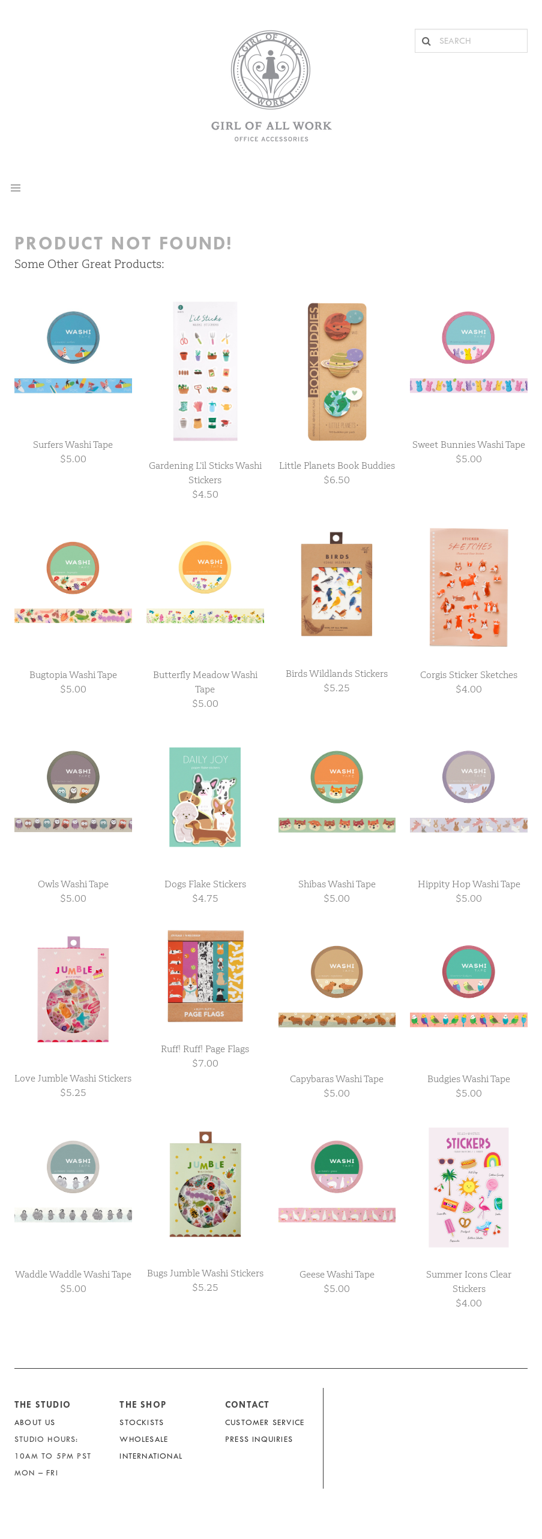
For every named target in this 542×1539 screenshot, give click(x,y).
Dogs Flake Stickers (205, 884)
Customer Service (264, 1422)
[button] (15, 188)
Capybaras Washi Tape (337, 1079)
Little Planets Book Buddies (337, 465)
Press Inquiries (259, 1439)
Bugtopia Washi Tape (73, 674)
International (150, 1455)
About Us (35, 1422)
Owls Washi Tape (73, 884)
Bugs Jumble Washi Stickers (205, 1273)
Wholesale (143, 1439)
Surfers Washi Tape (73, 444)
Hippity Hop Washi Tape (469, 884)
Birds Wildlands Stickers (337, 673)
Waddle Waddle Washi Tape (73, 1274)
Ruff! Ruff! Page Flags (205, 1049)
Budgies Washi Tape (468, 1079)
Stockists (141, 1422)
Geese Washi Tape (337, 1274)
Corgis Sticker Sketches (468, 674)
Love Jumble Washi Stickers (72, 1078)
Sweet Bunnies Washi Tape (468, 444)
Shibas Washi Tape (337, 884)
